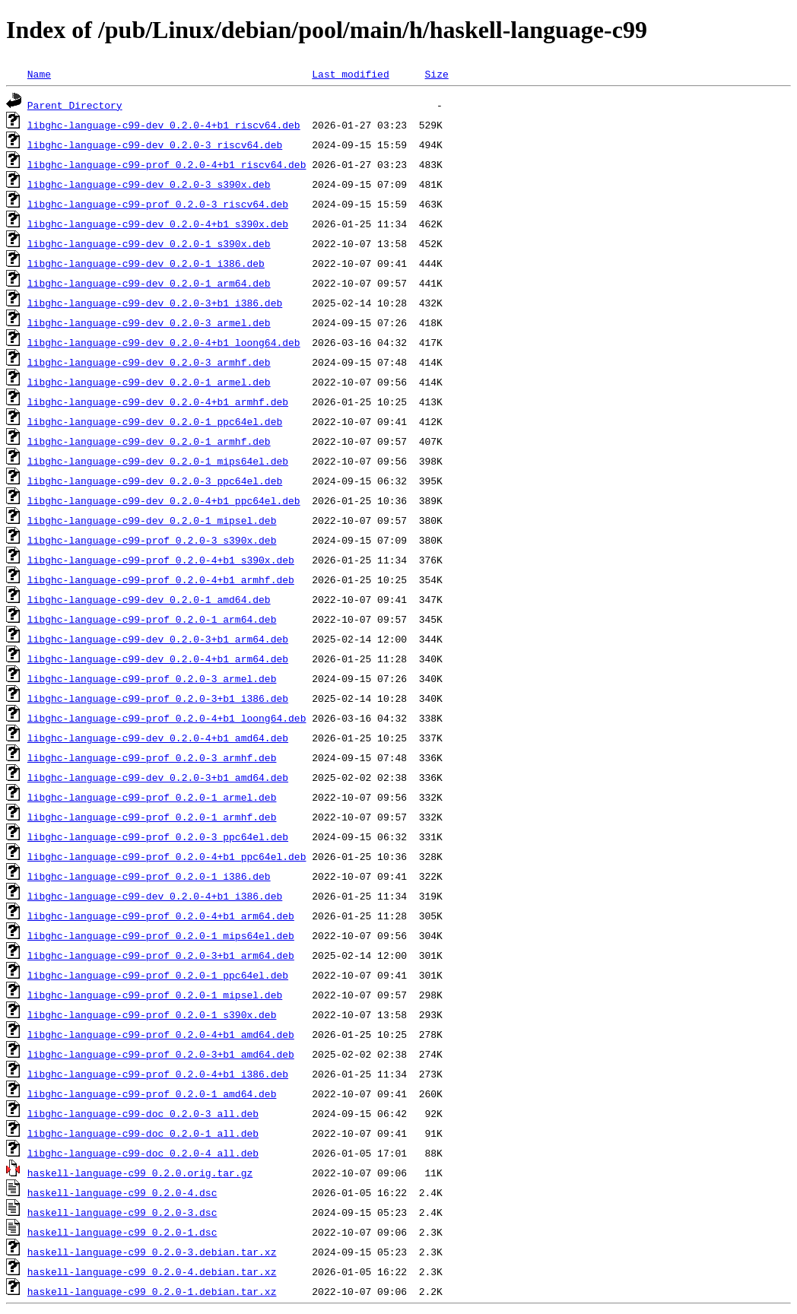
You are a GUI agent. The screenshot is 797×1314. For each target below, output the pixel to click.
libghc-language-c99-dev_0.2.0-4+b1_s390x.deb (157, 223)
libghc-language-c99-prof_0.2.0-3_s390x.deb (152, 540)
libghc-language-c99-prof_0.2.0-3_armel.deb (152, 678)
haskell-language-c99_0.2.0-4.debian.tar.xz (152, 1271)
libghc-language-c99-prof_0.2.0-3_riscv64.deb (157, 204)
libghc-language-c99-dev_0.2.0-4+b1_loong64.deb (163, 342)
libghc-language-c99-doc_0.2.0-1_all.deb (143, 1133)
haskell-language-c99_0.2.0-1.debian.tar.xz (152, 1291)
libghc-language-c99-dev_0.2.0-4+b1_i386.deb (154, 896)
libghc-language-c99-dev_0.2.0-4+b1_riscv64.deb (163, 125)
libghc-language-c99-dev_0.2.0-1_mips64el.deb (157, 461)
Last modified (350, 74)
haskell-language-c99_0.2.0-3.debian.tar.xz (152, 1251)
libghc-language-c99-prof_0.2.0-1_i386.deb (149, 876)
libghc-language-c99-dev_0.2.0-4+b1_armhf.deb (157, 401)
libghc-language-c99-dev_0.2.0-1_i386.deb (146, 263)
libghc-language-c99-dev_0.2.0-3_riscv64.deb (154, 144)
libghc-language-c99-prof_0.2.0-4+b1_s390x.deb (160, 560)
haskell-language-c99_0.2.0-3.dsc (122, 1212)
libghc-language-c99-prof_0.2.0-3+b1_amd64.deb (160, 1054)
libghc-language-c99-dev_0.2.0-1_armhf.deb (149, 441)
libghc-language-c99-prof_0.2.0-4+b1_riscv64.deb (166, 164)
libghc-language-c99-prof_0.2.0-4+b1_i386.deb (157, 1074)
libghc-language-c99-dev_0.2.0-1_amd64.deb (149, 599)
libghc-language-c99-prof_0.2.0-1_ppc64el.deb (157, 975)
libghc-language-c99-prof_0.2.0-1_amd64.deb (152, 1093)
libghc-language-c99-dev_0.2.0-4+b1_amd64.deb (157, 737)
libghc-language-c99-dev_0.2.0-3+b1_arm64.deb (157, 639)
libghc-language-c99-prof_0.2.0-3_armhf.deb (152, 757)
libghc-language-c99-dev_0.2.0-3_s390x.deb (149, 184)
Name (39, 74)
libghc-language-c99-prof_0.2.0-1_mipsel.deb (154, 994)
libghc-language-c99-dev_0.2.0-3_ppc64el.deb (154, 480)
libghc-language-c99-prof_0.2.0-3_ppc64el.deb (157, 836)
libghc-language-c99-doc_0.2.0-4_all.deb (143, 1153)
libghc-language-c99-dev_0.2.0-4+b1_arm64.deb (157, 658)
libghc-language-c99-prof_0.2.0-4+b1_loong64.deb (166, 718)
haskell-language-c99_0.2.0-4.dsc (122, 1192)
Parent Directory (74, 105)
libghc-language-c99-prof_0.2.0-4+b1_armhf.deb (160, 579)
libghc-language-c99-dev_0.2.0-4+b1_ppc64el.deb (163, 500)
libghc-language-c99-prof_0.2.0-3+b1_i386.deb (157, 698)
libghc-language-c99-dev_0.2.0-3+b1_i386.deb (154, 302)
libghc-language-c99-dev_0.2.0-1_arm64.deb (149, 283)
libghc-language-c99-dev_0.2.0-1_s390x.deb (149, 243)
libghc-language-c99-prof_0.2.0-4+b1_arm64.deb (160, 915)
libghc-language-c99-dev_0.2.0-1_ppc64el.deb (154, 421)
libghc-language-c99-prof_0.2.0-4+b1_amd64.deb (160, 1034)
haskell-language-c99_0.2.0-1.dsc (122, 1232)
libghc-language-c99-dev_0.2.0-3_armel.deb (149, 322)
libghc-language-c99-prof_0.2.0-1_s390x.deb (152, 1014)
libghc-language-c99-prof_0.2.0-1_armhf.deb (152, 817)
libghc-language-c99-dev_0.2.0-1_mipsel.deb (152, 520)
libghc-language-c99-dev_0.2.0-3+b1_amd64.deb (157, 777)
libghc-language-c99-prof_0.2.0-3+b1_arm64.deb (160, 955)
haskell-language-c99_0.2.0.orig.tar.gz (139, 1172)
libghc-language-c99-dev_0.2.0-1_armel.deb (149, 382)
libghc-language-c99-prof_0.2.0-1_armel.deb (152, 797)
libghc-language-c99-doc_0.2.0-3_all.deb (143, 1113)
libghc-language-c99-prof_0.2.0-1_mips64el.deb (160, 935)
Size (436, 74)
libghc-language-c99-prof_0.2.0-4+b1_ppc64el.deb (166, 856)
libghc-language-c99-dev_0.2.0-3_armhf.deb (149, 362)
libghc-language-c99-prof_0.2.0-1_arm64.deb (152, 619)
